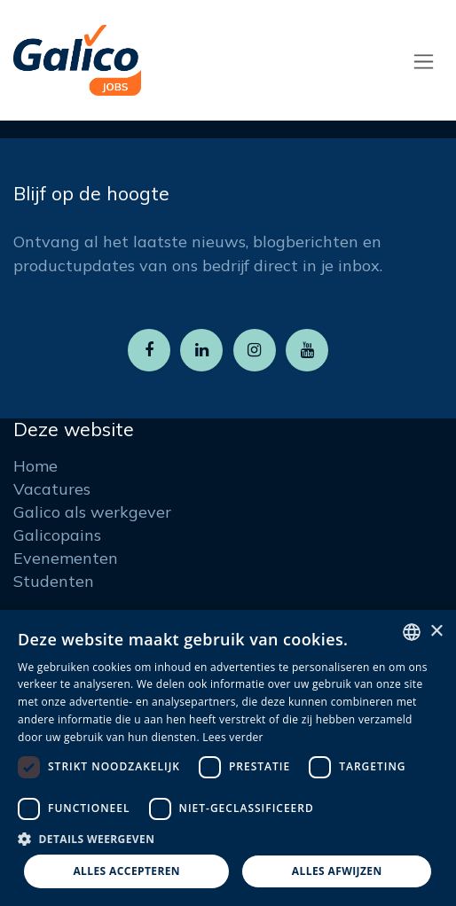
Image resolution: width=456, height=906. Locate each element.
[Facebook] (149, 350)
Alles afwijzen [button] (337, 871)
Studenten (53, 581)
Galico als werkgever (92, 512)
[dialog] (228, 758)
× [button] (436, 631)
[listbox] (412, 632)
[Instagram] (254, 350)
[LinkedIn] (201, 350)
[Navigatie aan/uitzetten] (424, 61)
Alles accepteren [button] (126, 871)
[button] (228, 838)
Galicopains (57, 535)
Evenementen (65, 558)
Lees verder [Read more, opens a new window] (232, 737)
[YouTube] (307, 350)
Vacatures (51, 489)
